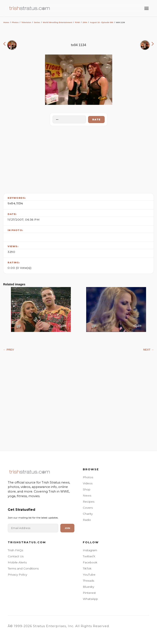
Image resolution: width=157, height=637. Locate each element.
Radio (87, 519)
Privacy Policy (17, 574)
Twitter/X (89, 556)
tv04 (11, 203)
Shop (86, 489)
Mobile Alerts (17, 562)
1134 (19, 203)
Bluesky (88, 586)
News (87, 495)
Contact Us (16, 556)
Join (67, 528)
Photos (15, 22)
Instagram (90, 550)
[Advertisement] (78, 158)
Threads (88, 580)
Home (6, 22)
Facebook (90, 562)
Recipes (88, 501)
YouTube (89, 574)
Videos (87, 483)
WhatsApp (90, 599)
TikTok (87, 568)
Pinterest (89, 592)
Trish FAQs (15, 550)
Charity (88, 513)
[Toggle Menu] (146, 8)
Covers (88, 507)
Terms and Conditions (23, 568)
